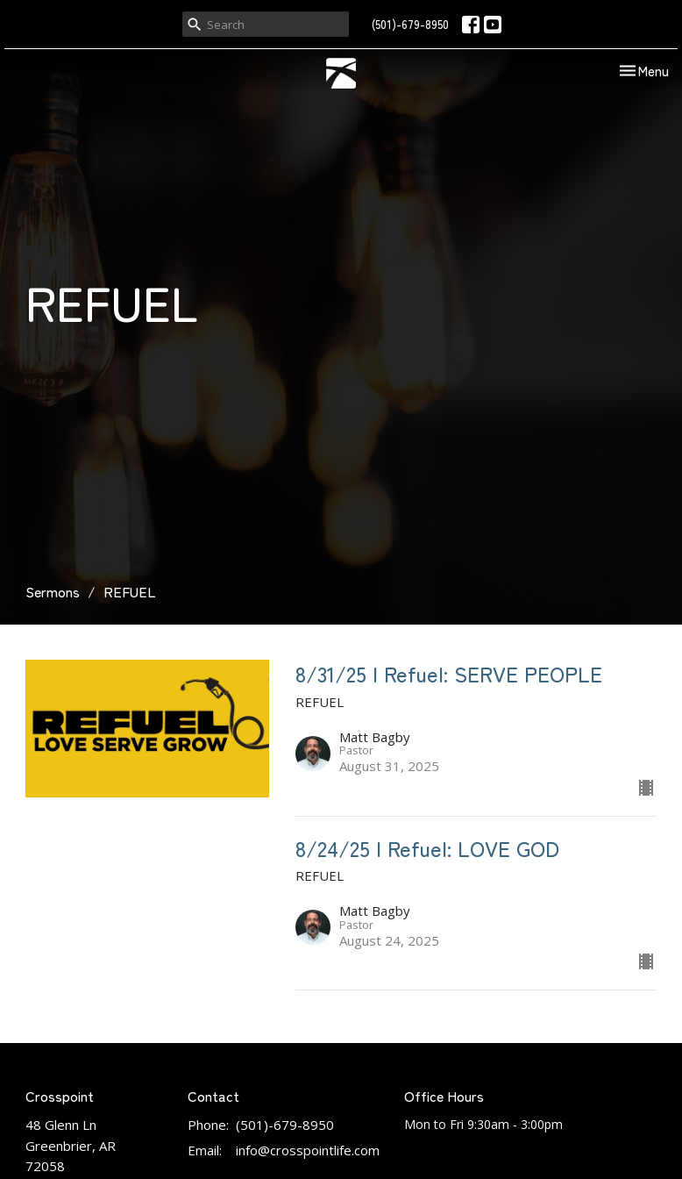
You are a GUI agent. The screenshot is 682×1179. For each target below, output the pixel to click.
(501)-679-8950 (410, 24)
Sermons (52, 591)
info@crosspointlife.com (308, 1150)
